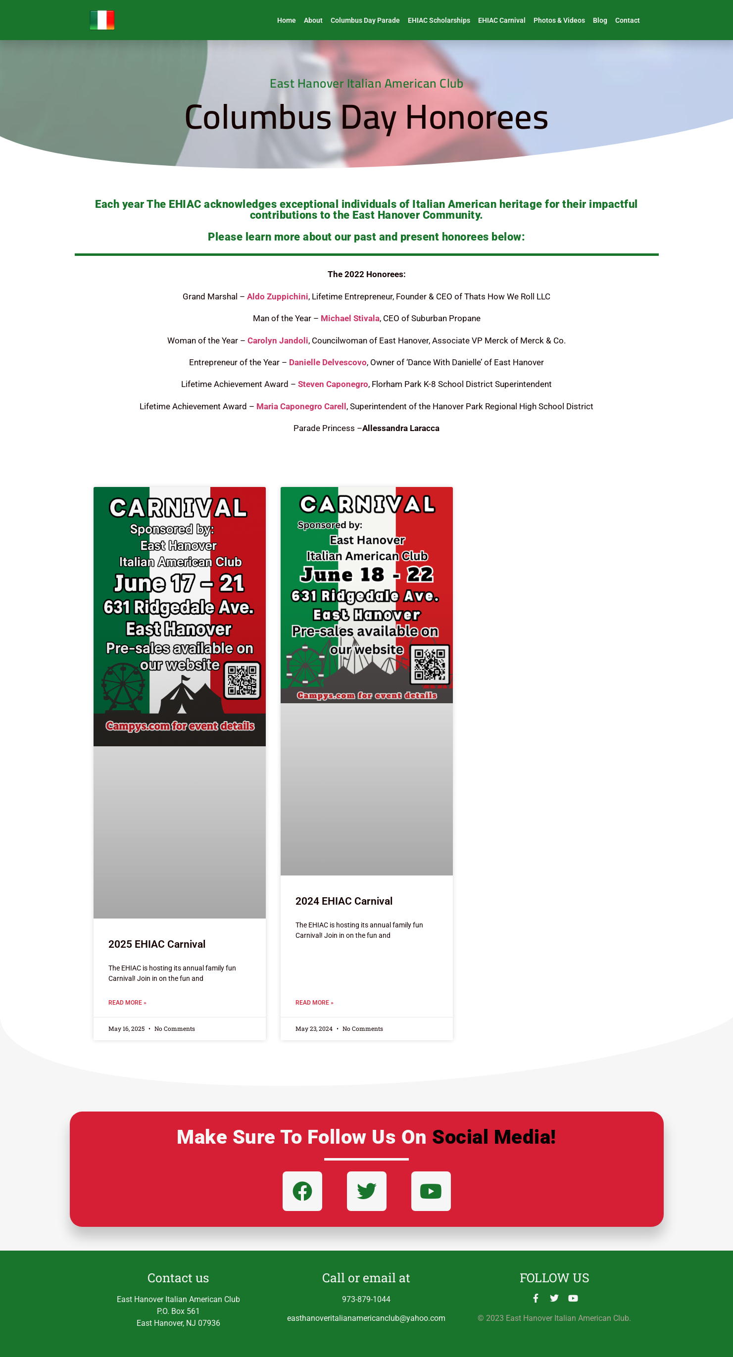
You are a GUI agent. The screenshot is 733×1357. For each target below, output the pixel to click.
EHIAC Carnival (502, 20)
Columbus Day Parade (365, 20)
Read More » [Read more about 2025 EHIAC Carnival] (127, 1002)
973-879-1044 (366, 1299)
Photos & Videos (559, 20)
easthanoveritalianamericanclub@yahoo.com (366, 1318)
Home (286, 20)
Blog (600, 20)
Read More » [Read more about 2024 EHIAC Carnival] (314, 1002)
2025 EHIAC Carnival (156, 944)
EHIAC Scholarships (439, 20)
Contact (627, 20)
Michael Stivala (350, 318)
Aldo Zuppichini (277, 296)
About (313, 20)
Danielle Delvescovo (328, 362)
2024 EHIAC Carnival (343, 901)
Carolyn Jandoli (277, 340)
